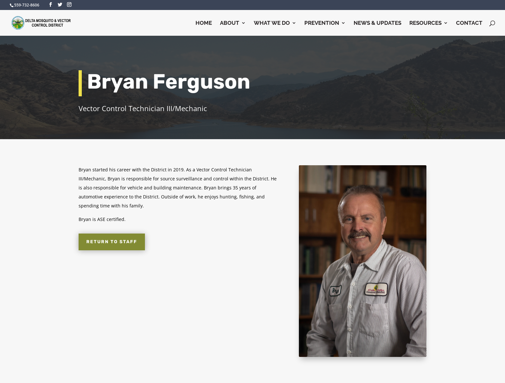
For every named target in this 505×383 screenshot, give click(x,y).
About (229, 23)
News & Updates (377, 23)
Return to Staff (111, 241)
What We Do (272, 23)
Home (203, 23)
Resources (425, 23)
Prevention (321, 23)
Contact (469, 23)
